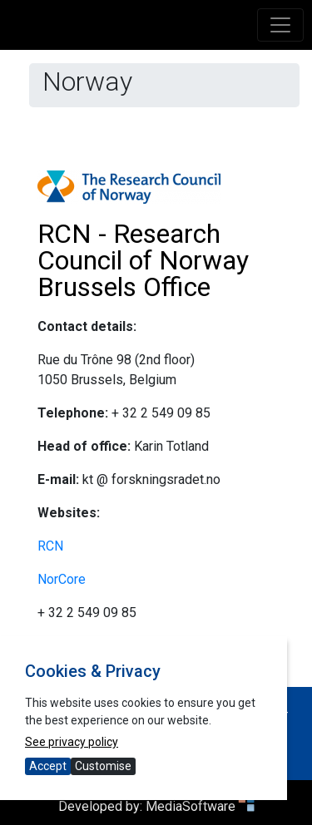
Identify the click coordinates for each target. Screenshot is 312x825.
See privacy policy (71, 741)
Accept (48, 766)
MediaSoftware (200, 806)
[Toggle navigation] (280, 25)
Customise (103, 766)
